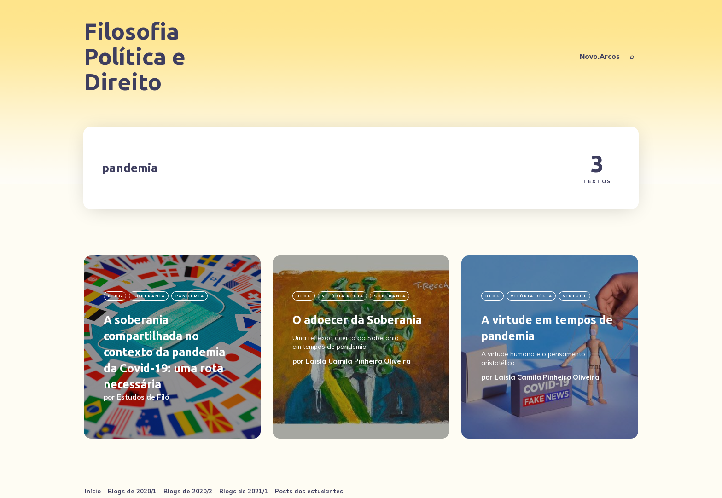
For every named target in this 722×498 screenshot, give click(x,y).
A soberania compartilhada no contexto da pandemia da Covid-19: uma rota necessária (164, 352)
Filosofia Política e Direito (135, 56)
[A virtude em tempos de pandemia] (549, 347)
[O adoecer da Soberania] (361, 347)
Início (93, 491)
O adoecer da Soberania (357, 319)
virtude (575, 296)
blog (115, 296)
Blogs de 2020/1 (132, 491)
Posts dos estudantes (309, 491)
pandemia (189, 296)
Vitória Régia (343, 296)
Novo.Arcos (600, 56)
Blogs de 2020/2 (187, 491)
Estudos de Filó (143, 397)
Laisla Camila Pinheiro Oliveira (358, 361)
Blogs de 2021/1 (243, 491)
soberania (149, 296)
